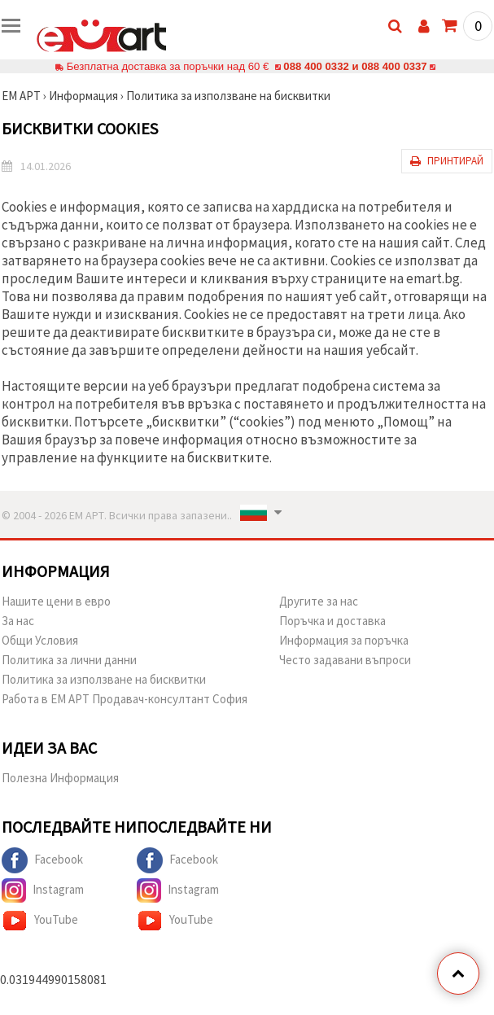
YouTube (40, 921)
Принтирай (446, 161)
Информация (83, 95)
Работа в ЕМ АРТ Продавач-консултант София (124, 699)
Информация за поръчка (344, 640)
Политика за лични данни (69, 659)
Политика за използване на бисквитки (228, 95)
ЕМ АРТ (21, 95)
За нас (18, 620)
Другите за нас (318, 601)
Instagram (43, 890)
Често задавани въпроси (345, 659)
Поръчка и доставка (332, 620)
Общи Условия (40, 640)
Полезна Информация (60, 777)
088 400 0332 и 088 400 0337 (354, 66)
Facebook (42, 860)
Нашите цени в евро (56, 601)
